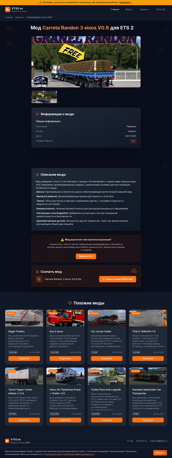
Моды (130, 9)
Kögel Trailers (16, 331)
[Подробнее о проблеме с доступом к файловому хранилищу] (86, 2)
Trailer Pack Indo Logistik (106, 389)
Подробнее (24, 358)
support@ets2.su (158, 440)
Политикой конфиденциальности (79, 454)
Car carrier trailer (101, 331)
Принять (160, 453)
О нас (130, 440)
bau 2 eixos (56, 331)
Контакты (141, 440)
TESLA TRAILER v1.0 (144, 331)
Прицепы (19, 17)
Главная (115, 9)
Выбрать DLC (86, 256)
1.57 (133, 141)
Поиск (160, 9)
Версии (145, 9)
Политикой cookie (53, 454)
